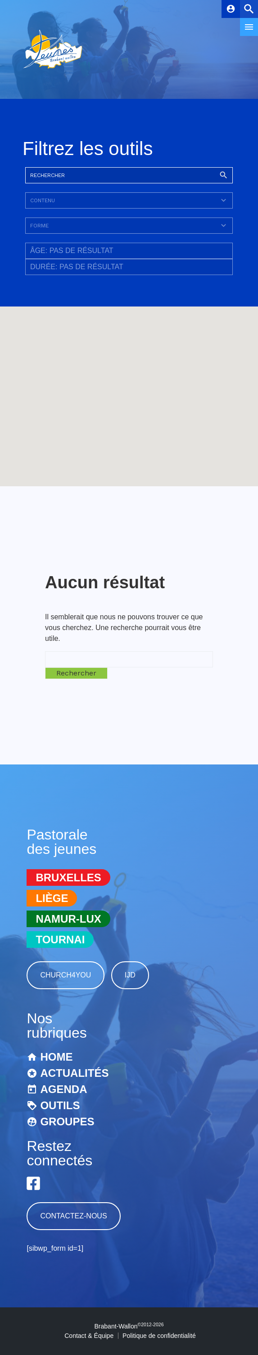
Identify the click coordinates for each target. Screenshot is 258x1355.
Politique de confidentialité (159, 1335)
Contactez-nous (73, 1216)
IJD (130, 975)
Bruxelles (68, 877)
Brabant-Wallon (129, 1326)
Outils (60, 1105)
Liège (52, 898)
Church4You (65, 975)
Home (56, 1057)
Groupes (67, 1121)
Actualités (74, 1073)
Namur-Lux (68, 919)
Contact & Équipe (88, 1335)
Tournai (60, 939)
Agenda (63, 1089)
